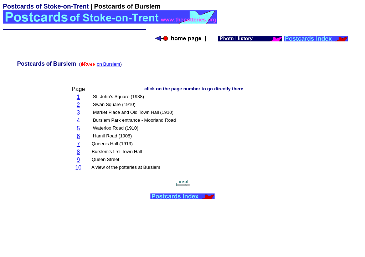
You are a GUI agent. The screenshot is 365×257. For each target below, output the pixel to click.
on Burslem (108, 64)
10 (78, 168)
